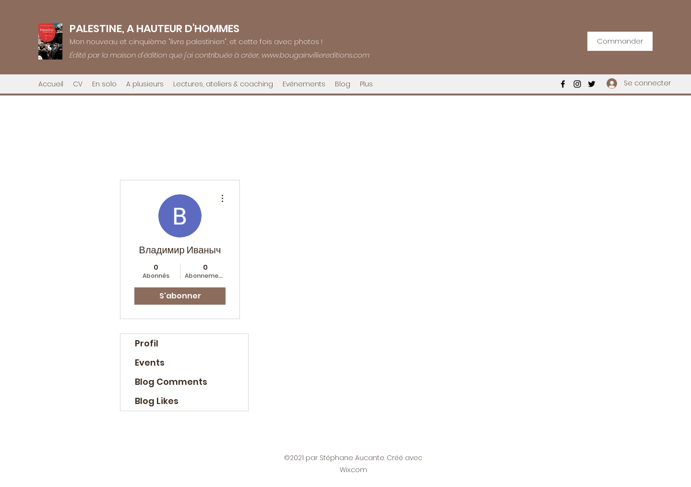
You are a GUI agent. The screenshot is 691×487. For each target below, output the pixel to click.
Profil (146, 343)
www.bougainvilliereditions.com (315, 55)
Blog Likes (157, 401)
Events (150, 362)
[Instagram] (577, 84)
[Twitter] (591, 84)
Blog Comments (171, 382)
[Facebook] (563, 84)
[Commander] (620, 41)
